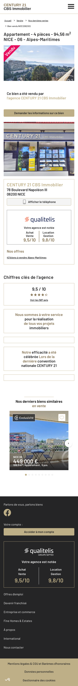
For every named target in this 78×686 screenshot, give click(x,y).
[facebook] (7, 512)
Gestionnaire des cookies (39, 680)
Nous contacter (14, 647)
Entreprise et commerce (19, 612)
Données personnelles (39, 671)
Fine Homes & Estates (18, 620)
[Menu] (71, 6)
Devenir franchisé (15, 603)
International (12, 638)
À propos (9, 629)
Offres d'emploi (13, 594)
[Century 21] (17, 7)
